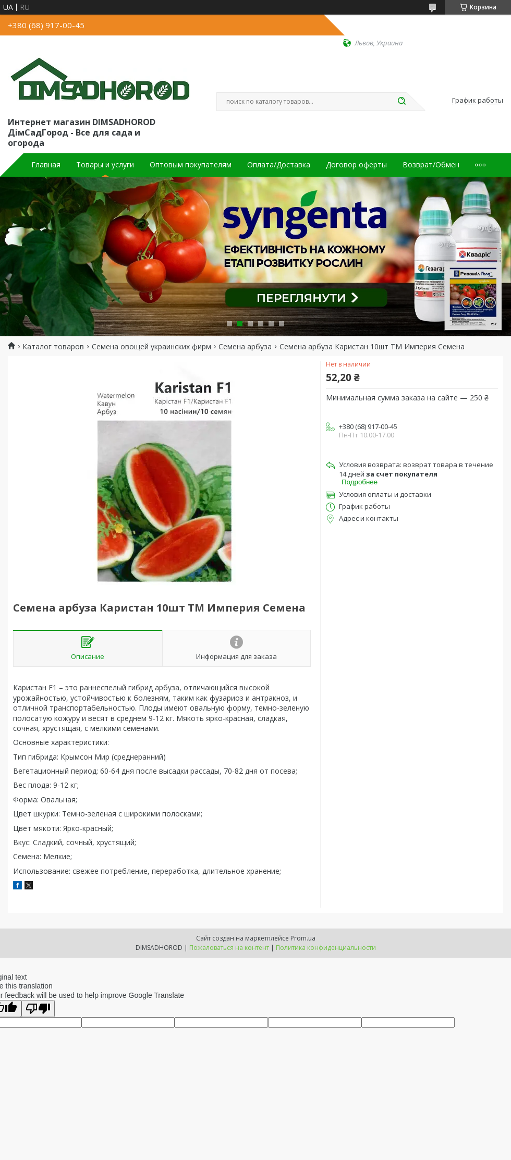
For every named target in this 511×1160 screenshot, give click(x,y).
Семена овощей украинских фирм (151, 346)
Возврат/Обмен (431, 164)
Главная (45, 164)
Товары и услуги (105, 164)
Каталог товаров (53, 346)
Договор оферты (356, 164)
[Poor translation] (38, 1008)
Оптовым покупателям (191, 164)
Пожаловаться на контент (229, 947)
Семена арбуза (245, 346)
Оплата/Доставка (278, 164)
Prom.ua (302, 938)
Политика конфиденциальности (326, 947)
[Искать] (401, 101)
